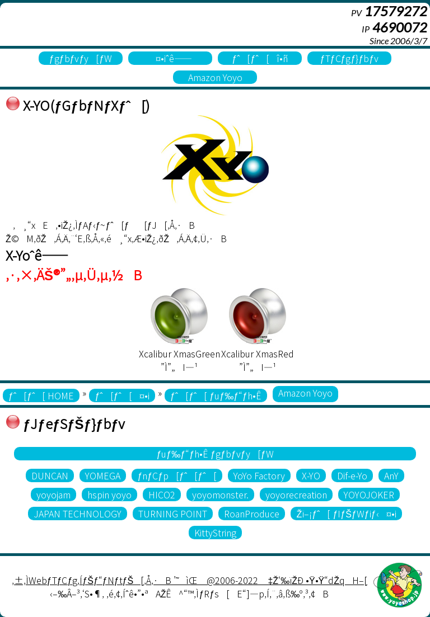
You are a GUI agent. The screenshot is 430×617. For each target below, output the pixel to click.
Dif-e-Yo (352, 475)
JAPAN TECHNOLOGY (77, 513)
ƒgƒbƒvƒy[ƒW (81, 58)
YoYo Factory (259, 475)
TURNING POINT (172, 513)
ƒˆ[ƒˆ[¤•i (122, 395)
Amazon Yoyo (215, 77)
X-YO (311, 475)
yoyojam (53, 494)
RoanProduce (251, 513)
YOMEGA (102, 475)
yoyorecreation (296, 494)
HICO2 (161, 494)
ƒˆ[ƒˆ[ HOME (41, 395)
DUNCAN (49, 475)
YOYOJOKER (369, 494)
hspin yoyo (109, 494)
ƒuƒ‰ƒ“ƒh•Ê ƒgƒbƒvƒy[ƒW (214, 453)
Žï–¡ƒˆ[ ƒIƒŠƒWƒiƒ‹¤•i (346, 513)
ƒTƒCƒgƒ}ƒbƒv (349, 58)
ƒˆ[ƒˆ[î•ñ (259, 58)
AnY (391, 475)
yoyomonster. (220, 494)
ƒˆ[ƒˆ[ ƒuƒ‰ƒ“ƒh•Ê (215, 395)
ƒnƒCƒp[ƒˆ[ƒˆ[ (176, 475)
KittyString (215, 532)
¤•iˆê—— (169, 58)
